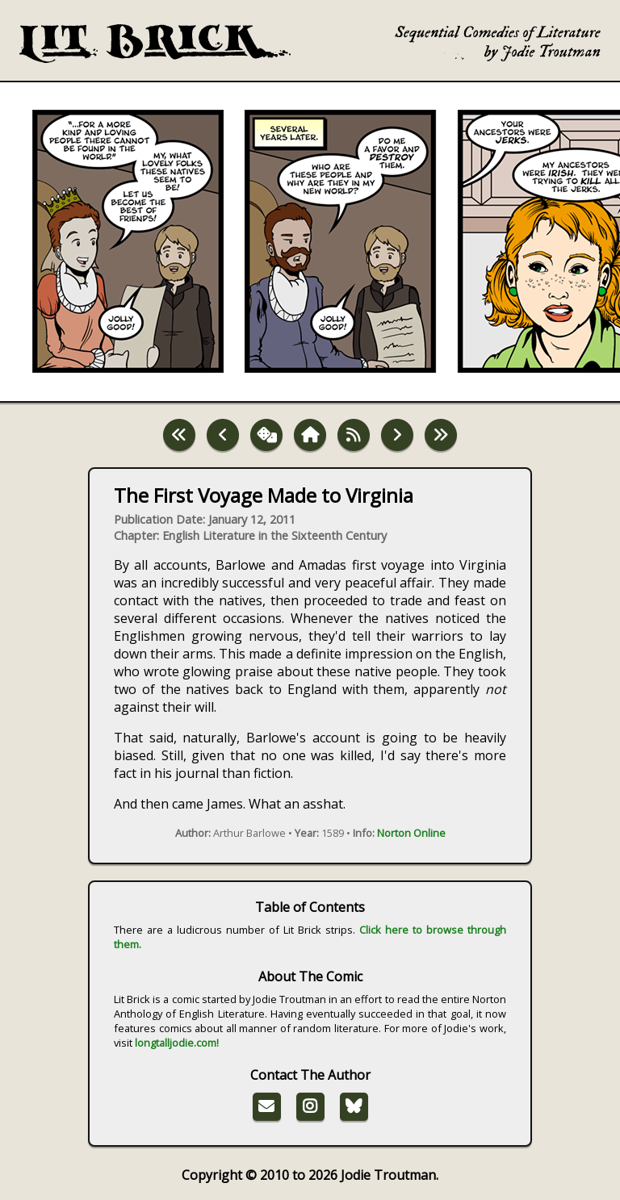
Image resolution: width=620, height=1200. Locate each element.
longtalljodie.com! (177, 1042)
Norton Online (411, 833)
